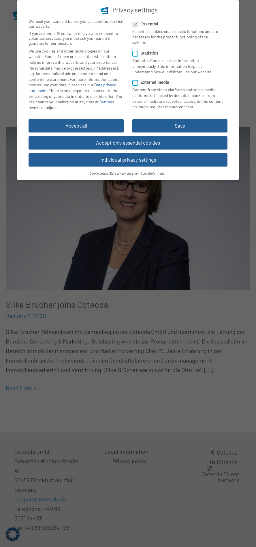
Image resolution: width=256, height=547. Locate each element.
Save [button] (180, 124)
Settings (106, 100)
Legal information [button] (154, 172)
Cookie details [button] (99, 172)
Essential (147, 22)
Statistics (147, 51)
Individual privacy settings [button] (128, 158)
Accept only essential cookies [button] (128, 141)
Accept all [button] (76, 124)
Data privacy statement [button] (125, 172)
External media (152, 81)
